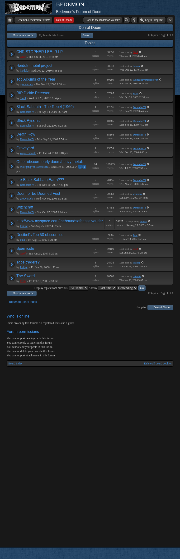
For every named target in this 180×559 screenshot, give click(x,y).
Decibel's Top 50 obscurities (39, 235)
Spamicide (25, 248)
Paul (22, 239)
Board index (15, 363)
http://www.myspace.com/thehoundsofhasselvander (59, 221)
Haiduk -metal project (34, 66)
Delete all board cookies (158, 363)
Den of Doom (90, 28)
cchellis (137, 276)
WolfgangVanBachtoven (145, 79)
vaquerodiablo (28, 153)
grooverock (26, 84)
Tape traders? (28, 262)
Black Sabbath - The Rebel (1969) (45, 107)
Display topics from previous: (61, 288)
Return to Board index (23, 301)
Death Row (25, 134)
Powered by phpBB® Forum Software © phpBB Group (166, 553)
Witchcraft (24, 207)
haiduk (24, 70)
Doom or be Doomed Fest (38, 193)
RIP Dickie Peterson (33, 93)
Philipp (24, 226)
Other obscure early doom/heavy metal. (49, 162)
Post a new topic (23, 35)
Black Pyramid (28, 120)
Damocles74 (27, 112)
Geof (23, 57)
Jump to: (142, 307)
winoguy (137, 193)
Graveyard (25, 148)
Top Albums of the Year (35, 79)
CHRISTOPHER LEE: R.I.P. (39, 52)
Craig (23, 281)
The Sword (25, 276)
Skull (23, 98)
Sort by (102, 288)
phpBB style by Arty (152, 553)
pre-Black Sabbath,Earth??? (40, 180)
